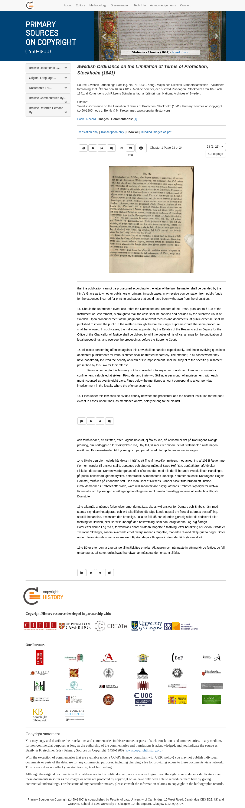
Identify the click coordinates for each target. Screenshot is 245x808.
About (68, 5)
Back (80, 119)
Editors (80, 5)
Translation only (87, 132)
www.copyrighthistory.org (143, 750)
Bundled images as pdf (156, 132)
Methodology (97, 5)
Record (91, 119)
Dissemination (120, 5)
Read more (180, 52)
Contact (185, 5)
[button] (104, 36)
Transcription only (112, 132)
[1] (135, 119)
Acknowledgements (163, 5)
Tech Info (140, 5)
